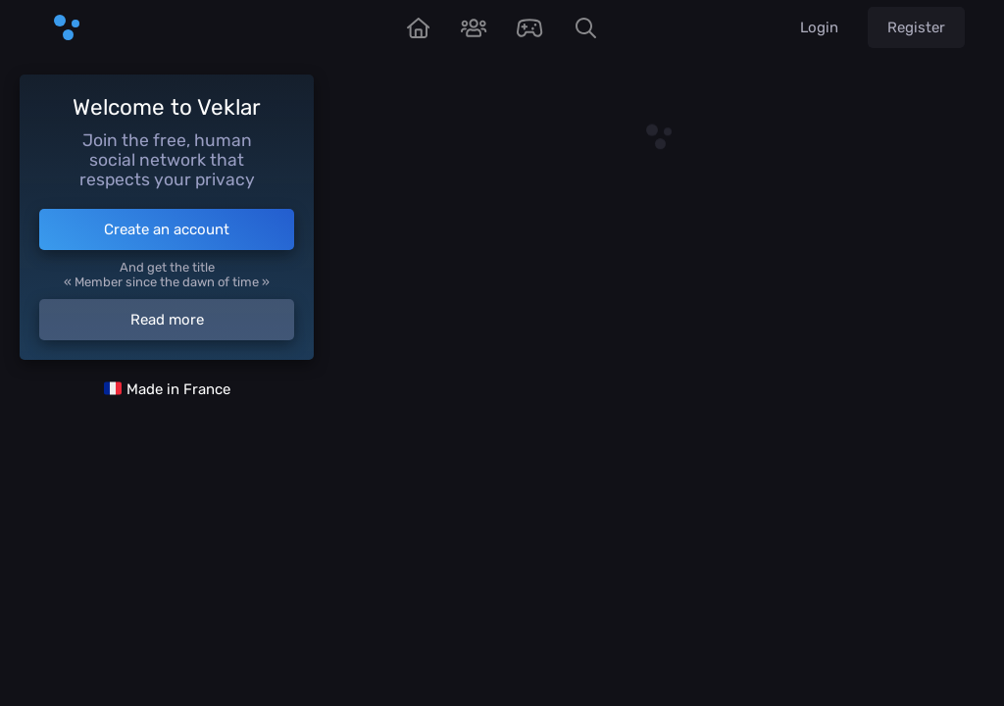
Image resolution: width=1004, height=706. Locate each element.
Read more (167, 319)
